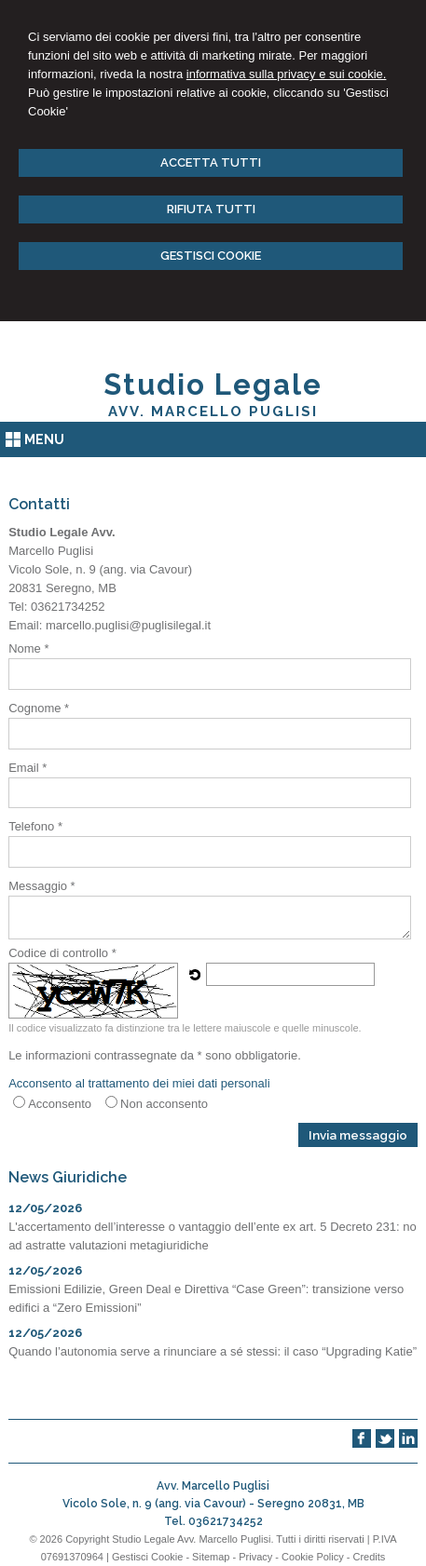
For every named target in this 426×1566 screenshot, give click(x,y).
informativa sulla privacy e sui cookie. (286, 74)
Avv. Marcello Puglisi (213, 411)
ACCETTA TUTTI (210, 162)
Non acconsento (164, 1104)
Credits (369, 1556)
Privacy (255, 1556)
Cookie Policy (313, 1556)
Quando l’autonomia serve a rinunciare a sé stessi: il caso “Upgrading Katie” (212, 1351)
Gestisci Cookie (147, 1556)
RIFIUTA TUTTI (211, 209)
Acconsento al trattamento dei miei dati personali (138, 1083)
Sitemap (210, 1556)
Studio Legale (213, 384)
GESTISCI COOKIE (210, 256)
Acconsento (59, 1104)
